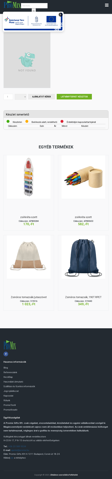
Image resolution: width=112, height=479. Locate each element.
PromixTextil (10, 405)
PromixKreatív (10, 409)
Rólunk (7, 400)
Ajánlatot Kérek (41, 97)
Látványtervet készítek (74, 97)
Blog (6, 367)
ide (12, 458)
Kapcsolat (8, 395)
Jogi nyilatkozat (11, 391)
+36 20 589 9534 (17, 446)
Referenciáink (10, 372)
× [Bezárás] (60, 14)
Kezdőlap (8, 377)
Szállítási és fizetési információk (19, 386)
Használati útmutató (13, 381)
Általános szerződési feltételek (64, 475)
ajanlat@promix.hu (20, 450)
